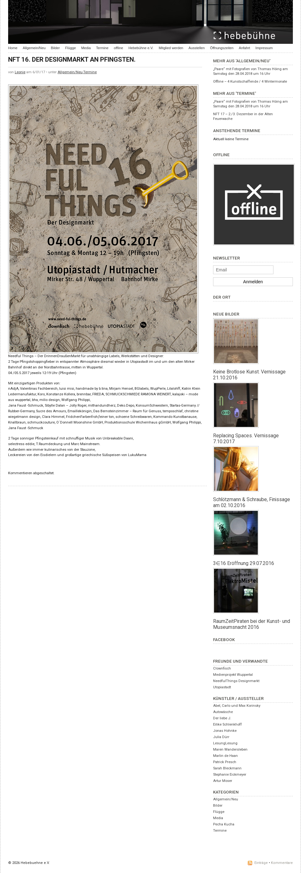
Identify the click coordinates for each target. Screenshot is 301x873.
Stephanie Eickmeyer (229, 775)
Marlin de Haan (225, 756)
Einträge (261, 863)
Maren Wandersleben (230, 749)
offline (118, 48)
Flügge (70, 48)
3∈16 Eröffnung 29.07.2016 (243, 563)
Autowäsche (223, 712)
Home (13, 48)
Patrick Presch (224, 762)
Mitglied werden (171, 48)
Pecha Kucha (223, 824)
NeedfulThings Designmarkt (236, 681)
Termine (102, 48)
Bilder (55, 48)
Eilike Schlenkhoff (227, 724)
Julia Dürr (221, 737)
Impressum (264, 48)
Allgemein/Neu (34, 48)
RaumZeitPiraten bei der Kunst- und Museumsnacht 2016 (251, 624)
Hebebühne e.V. (140, 48)
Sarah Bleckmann (227, 768)
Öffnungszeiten (221, 48)
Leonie (20, 72)
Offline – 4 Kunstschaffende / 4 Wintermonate (250, 82)
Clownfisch (222, 668)
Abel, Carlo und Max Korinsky (236, 706)
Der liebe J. (222, 718)
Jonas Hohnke (225, 731)
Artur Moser (222, 781)
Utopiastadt (222, 687)
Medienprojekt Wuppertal (233, 675)
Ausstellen (197, 48)
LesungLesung (225, 743)
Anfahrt (244, 48)
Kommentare (282, 863)
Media (85, 48)
